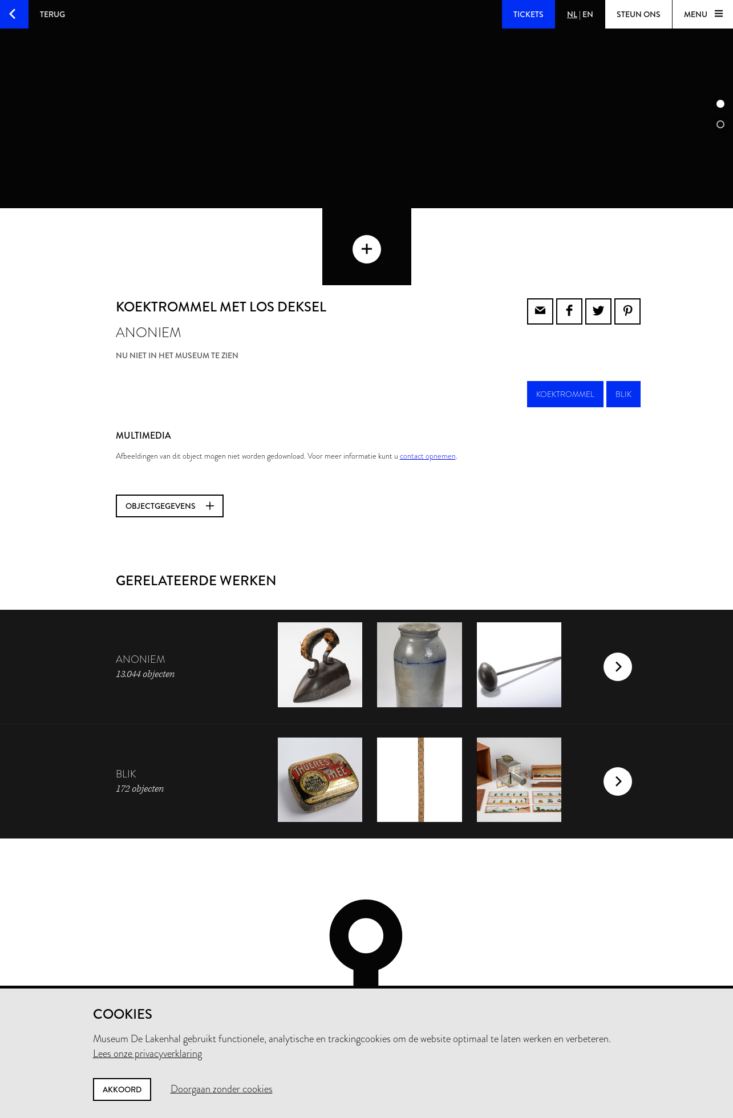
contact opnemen (428, 394)
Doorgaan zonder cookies (222, 1088)
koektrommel (565, 332)
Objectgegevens (169, 444)
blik (623, 332)
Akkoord (122, 1089)
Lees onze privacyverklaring (147, 1053)
